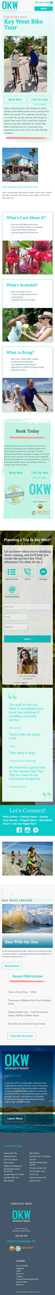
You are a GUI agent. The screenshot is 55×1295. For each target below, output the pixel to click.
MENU (44, 8)
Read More (12, 966)
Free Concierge (22, 1265)
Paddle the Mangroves (13, 1166)
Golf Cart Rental (10, 1159)
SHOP (18, 1271)
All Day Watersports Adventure (12, 1170)
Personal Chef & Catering (39, 1156)
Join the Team (21, 1282)
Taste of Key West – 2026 (22, 991)
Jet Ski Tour (34, 1174)
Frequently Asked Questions (27, 1279)
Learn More (15, 1118)
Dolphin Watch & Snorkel (14, 1174)
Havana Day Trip (10, 1153)
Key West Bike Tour (11, 1177)
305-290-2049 (42, 2)
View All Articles (21, 1036)
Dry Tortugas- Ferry (37, 1171)
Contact (19, 1276)
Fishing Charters (10, 1156)
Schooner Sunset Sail (37, 1168)
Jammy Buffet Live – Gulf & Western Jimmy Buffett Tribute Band (28, 1013)
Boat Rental (9, 1163)
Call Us (27, 573)
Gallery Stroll (34, 1181)
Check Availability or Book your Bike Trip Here (20, 187)
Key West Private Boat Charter (38, 1163)
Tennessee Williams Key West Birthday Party (29, 1002)
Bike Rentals (9, 1181)
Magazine (20, 1268)
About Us (20, 1273)
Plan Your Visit (11, 573)
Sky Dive (32, 1159)
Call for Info (39, 99)
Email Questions (12, 591)
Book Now (15, 99)
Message (43, 573)
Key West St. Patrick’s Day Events (26, 1023)
